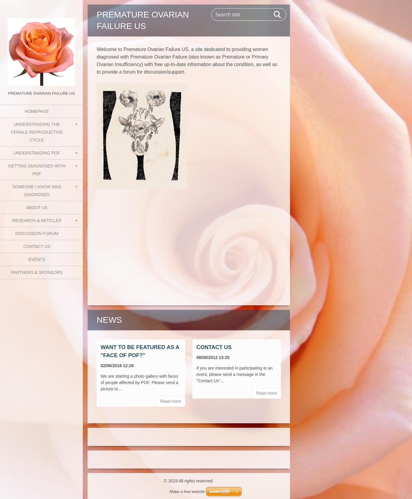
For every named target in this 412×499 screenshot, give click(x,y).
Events (36, 259)
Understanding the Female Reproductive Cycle (37, 132)
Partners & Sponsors (37, 272)
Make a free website (187, 491)
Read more (170, 401)
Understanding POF (37, 153)
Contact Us (36, 246)
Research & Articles (36, 220)
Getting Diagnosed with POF (37, 170)
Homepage (37, 111)
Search (278, 14)
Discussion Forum (36, 233)
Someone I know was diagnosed (36, 190)
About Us (36, 207)
